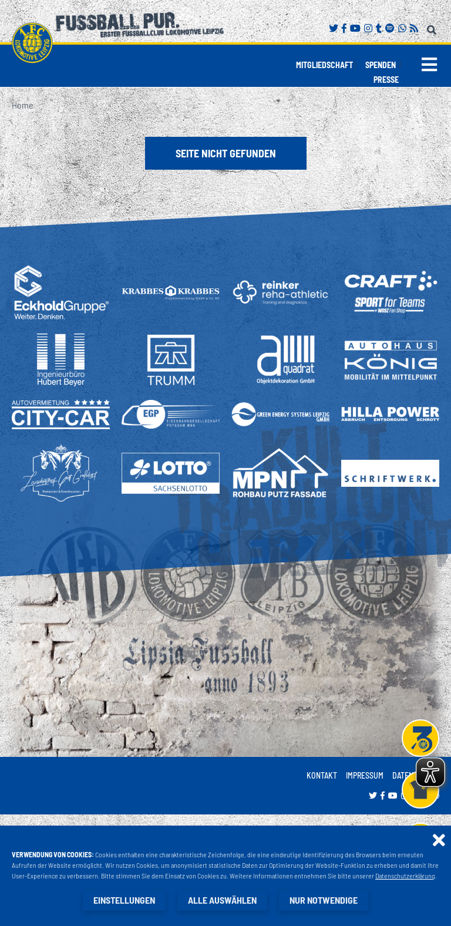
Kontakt (322, 775)
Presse (386, 80)
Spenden (380, 65)
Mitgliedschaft (324, 65)
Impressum (364, 775)
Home (22, 104)
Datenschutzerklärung (405, 875)
